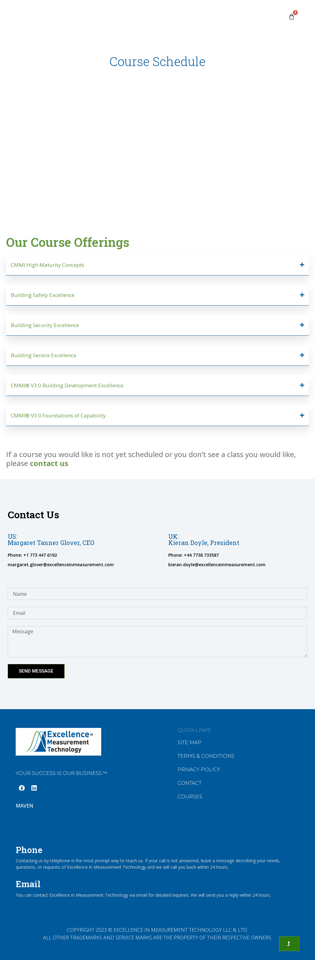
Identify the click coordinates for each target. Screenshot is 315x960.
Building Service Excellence (43, 355)
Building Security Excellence (45, 325)
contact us (49, 463)
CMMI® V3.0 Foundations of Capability (58, 415)
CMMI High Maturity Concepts (47, 264)
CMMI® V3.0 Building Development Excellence (67, 385)
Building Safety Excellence (42, 294)
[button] (157, 265)
